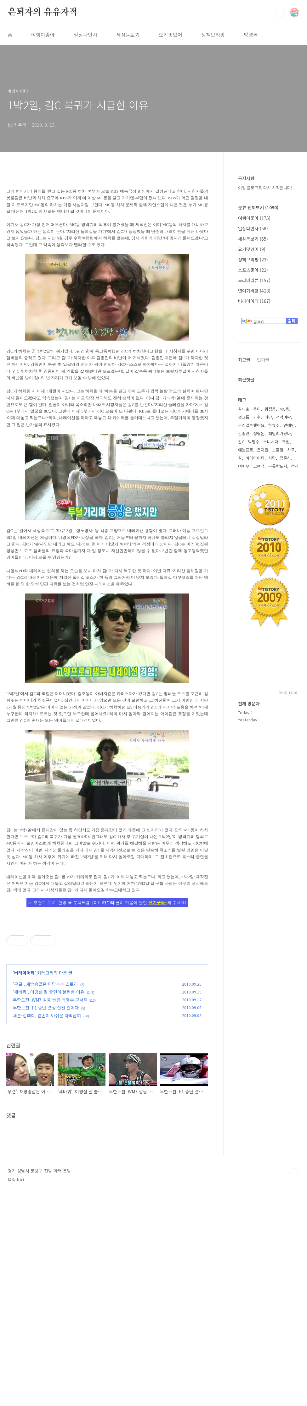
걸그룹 (243, 417)
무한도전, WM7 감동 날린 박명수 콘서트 (50, 1088)
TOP (294, 1369)
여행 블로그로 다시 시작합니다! (265, 188)
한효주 (274, 425)
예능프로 (245, 450)
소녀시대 (270, 442)
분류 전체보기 (258, 207)
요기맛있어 (170, 34)
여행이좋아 (43, 34)
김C (241, 442)
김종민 (243, 433)
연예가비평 (254, 290)
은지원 (262, 450)
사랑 (272, 458)
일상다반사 (85, 34)
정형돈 (258, 433)
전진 (294, 466)
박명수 (253, 442)
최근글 (244, 360)
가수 (257, 417)
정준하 (285, 458)
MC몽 (284, 409)
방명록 (251, 34)
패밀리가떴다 (279, 433)
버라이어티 (24, 1061)
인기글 (263, 360)
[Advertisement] (107, 963)
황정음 (270, 409)
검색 (280, 12)
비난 (268, 417)
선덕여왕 (283, 417)
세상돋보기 (128, 34)
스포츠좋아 (253, 270)
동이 (257, 409)
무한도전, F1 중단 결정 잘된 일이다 (46, 1095)
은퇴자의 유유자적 (42, 12)
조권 (286, 442)
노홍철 (277, 450)
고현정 (258, 466)
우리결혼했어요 (251, 425)
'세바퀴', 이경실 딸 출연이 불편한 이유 (48, 1080)
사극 (291, 450)
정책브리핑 (213, 34)
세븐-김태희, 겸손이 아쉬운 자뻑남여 (47, 1103)
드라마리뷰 (254, 280)
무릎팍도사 (277, 466)
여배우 (243, 466)
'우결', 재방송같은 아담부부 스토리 (45, 1072)
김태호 (243, 409)
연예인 (289, 425)
